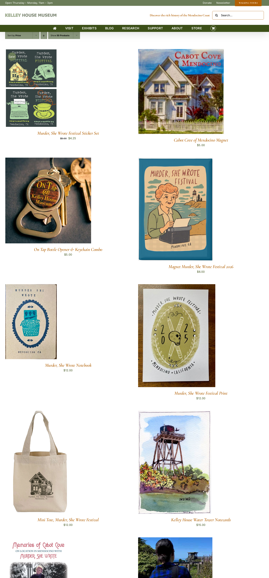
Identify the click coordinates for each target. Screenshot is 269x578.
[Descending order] (43, 35)
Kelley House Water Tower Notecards (201, 520)
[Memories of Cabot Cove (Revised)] (38, 539)
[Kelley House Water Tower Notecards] (174, 413)
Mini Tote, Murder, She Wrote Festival (68, 520)
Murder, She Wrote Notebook (68, 365)
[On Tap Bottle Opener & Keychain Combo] (48, 160)
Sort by (14, 35)
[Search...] (238, 15)
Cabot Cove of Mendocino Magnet (201, 140)
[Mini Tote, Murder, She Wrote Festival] (38, 413)
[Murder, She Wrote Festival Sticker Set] (31, 51)
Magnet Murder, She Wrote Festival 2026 (200, 266)
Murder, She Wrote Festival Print (200, 393)
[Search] (216, 15)
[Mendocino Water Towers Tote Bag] (175, 539)
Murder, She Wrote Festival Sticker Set (68, 133)
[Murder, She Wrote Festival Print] (176, 286)
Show (60, 35)
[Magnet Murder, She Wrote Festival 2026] (175, 160)
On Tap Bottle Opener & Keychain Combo (68, 249)
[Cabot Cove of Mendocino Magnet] (181, 51)
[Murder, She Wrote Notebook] (31, 286)
